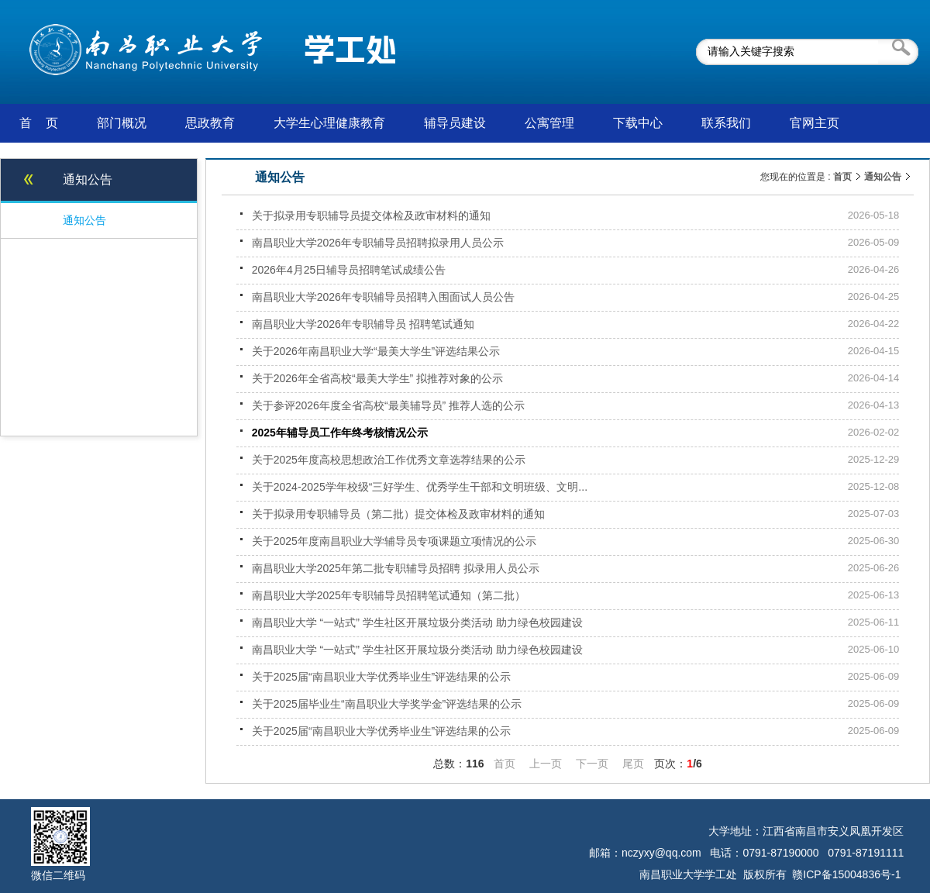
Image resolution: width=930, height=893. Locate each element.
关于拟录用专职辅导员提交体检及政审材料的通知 (371, 215)
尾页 (633, 763)
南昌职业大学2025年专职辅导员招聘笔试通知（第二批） (388, 595)
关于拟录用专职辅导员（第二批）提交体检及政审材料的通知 (398, 514)
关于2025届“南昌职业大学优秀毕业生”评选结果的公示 (381, 677)
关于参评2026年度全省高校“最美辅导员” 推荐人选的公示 (388, 405)
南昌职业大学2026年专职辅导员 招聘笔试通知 (363, 324)
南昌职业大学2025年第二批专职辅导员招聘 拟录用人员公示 (395, 568)
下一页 (592, 763)
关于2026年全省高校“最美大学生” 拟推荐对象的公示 (377, 378)
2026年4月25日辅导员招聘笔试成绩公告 (349, 270)
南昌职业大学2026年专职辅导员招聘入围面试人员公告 (383, 297)
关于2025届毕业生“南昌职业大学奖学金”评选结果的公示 (387, 704)
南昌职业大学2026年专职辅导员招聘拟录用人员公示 (378, 242)
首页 (842, 176)
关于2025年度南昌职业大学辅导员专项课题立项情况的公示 (394, 541)
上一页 (545, 763)
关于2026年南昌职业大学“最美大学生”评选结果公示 (376, 351)
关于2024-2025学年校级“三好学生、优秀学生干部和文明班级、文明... (419, 487)
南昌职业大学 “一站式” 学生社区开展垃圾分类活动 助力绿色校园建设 (417, 622)
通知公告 (882, 176)
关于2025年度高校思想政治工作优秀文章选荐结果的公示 (388, 459)
